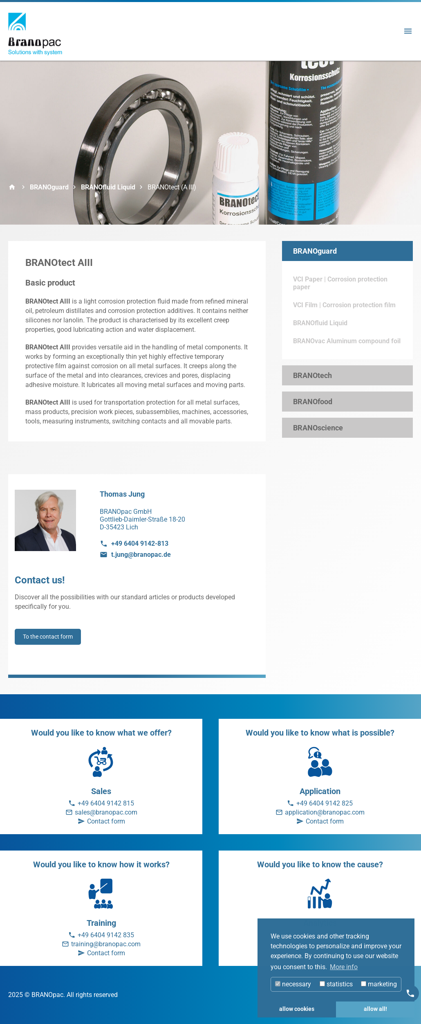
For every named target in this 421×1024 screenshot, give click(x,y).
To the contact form (48, 636)
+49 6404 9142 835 (106, 935)
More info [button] (344, 967)
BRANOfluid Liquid (108, 187)
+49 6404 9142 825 (324, 803)
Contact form (106, 821)
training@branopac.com (106, 944)
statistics (336, 984)
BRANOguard (49, 187)
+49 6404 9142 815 (106, 803)
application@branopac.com (325, 812)
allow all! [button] (375, 1009)
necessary (293, 984)
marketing (379, 984)
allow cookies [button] (296, 1009)
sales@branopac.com (106, 812)
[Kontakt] (410, 993)
